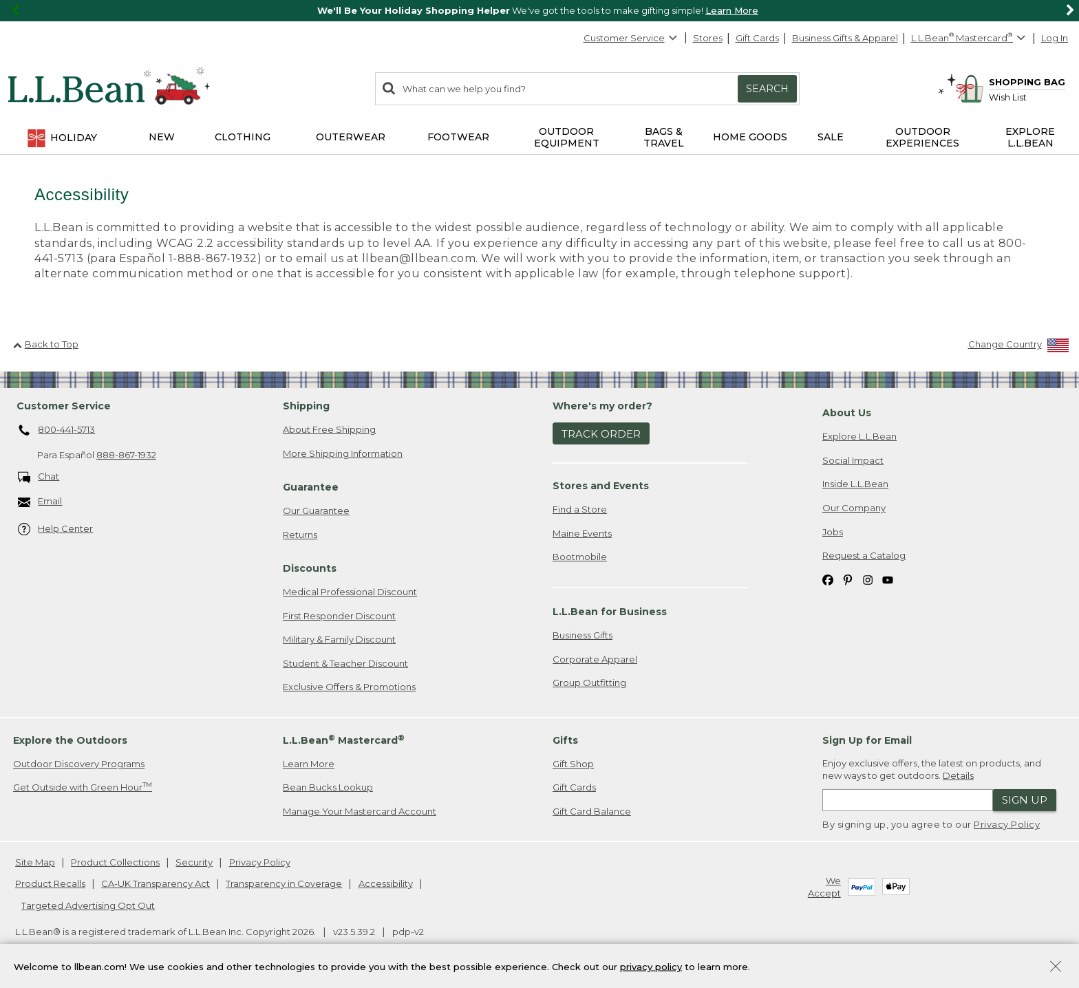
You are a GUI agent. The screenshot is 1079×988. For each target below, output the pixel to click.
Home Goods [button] (750, 137)
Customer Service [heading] (64, 406)
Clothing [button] (242, 137)
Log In (1054, 37)
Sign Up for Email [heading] (867, 740)
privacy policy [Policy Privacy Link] (651, 969)
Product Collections (115, 862)
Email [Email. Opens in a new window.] (40, 501)
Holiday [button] (61, 138)
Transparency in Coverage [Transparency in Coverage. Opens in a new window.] (284, 883)
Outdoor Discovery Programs (79, 763)
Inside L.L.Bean (855, 483)
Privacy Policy (1007, 824)
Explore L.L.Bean (859, 436)
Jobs (832, 531)
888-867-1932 (126, 454)
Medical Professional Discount (350, 591)
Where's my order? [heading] (602, 406)
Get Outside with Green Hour (82, 787)
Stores (708, 37)
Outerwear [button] (350, 137)
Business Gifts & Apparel (845, 37)
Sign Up (1024, 799)
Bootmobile (580, 556)
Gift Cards (757, 37)
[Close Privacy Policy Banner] (1055, 971)
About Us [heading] (846, 413)
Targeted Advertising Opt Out (88, 905)
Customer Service (631, 37)
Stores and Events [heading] (601, 486)
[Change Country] (1018, 347)
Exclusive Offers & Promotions (349, 686)
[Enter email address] (907, 800)
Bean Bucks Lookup (328, 787)
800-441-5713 (57, 431)
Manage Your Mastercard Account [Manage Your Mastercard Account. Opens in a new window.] (359, 811)
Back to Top (45, 344)
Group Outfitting (589, 682)
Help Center (56, 529)
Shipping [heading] (306, 406)
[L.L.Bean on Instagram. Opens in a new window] (867, 580)
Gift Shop (573, 763)
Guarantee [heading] (311, 487)
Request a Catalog (864, 555)
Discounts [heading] (309, 568)
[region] (539, 10)
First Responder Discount (339, 615)
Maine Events (582, 533)
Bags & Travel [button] (663, 137)
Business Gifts (582, 635)
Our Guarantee (316, 510)
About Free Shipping (329, 429)
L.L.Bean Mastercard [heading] (344, 740)
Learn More (731, 10)
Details (958, 775)
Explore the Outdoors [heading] (70, 740)
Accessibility (386, 883)
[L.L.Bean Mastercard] (970, 38)
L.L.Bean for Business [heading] (610, 611)
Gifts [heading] (565, 740)
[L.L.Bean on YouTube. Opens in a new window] (887, 580)
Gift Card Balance (592, 811)
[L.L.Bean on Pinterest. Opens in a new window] (847, 580)
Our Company (854, 507)
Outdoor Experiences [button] (922, 137)
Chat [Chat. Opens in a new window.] (39, 477)
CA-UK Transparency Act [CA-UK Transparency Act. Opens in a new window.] (155, 883)
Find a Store (580, 509)
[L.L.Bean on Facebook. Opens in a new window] (827, 580)
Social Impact (853, 460)
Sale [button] (831, 137)
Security (194, 862)
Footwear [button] (458, 137)
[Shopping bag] (1009, 81)
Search (767, 89)
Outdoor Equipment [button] (566, 137)
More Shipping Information (343, 453)
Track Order (601, 433)
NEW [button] (162, 137)
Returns (300, 534)
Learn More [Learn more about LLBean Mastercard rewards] (308, 763)
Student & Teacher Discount (345, 663)
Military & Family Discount (339, 639)
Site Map (35, 862)
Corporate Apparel (595, 659)
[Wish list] (1027, 96)
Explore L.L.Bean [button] (1030, 137)
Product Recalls (50, 883)
